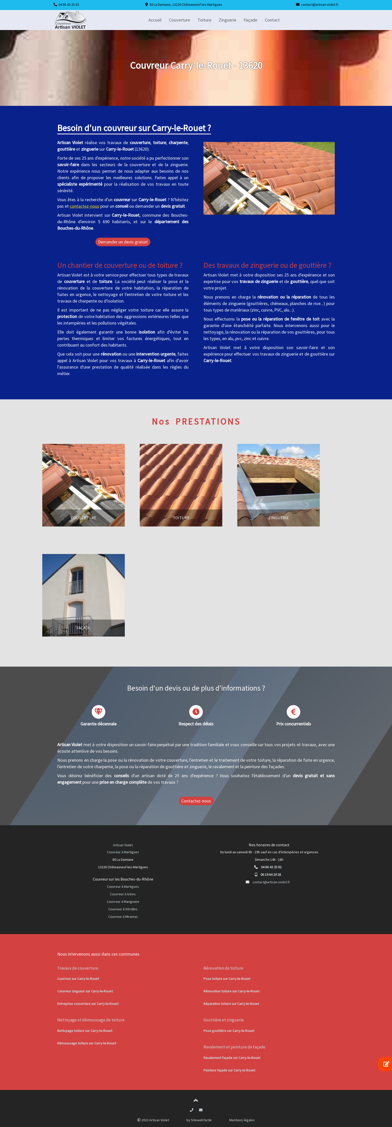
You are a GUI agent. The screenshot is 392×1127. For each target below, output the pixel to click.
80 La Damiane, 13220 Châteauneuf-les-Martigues (186, 4)
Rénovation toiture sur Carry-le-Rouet (232, 991)
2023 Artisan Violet (153, 1120)
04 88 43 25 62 (68, 4)
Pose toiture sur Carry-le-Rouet (227, 978)
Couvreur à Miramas (123, 916)
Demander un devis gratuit (123, 242)
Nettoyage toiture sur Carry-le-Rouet (84, 1030)
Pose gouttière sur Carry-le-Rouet (229, 1030)
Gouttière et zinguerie (224, 1020)
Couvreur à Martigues (123, 852)
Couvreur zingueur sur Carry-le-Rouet (85, 991)
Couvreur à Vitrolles (123, 909)
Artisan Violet (123, 845)
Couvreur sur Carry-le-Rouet (78, 978)
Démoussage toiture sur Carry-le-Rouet (86, 1043)
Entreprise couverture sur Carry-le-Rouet (87, 1003)
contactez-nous (84, 206)
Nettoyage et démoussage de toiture (90, 1020)
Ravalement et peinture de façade (234, 1047)
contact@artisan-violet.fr (319, 4)
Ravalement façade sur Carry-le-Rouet (232, 1057)
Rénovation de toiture (223, 968)
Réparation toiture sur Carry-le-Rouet (231, 1003)
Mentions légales (242, 1120)
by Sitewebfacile (199, 1120)
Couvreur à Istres (123, 894)
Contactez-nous (196, 801)
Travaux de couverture (77, 968)
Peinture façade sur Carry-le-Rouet (229, 1070)
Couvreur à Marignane (123, 901)
